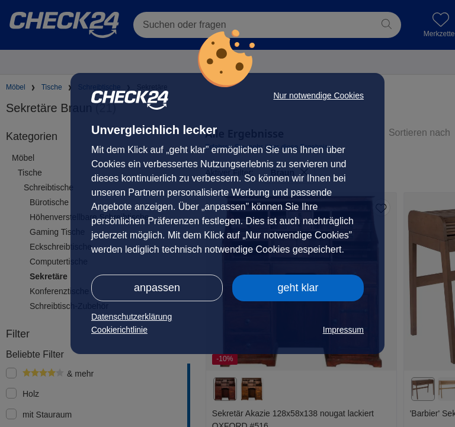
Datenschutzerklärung (131, 316)
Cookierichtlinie (119, 329)
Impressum (343, 329)
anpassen (157, 288)
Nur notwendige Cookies (318, 95)
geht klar (297, 288)
